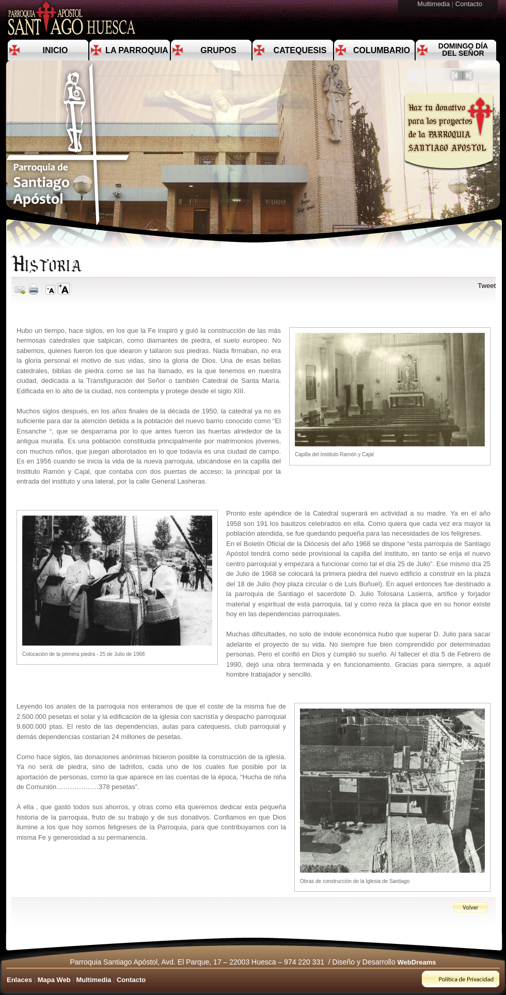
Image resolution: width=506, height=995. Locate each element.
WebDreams (417, 962)
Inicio (55, 50)
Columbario (381, 50)
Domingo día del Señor (463, 49)
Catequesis (300, 50)
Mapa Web (54, 980)
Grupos (218, 50)
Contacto (469, 4)
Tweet (487, 286)
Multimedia (434, 4)
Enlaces (19, 980)
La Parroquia (136, 50)
